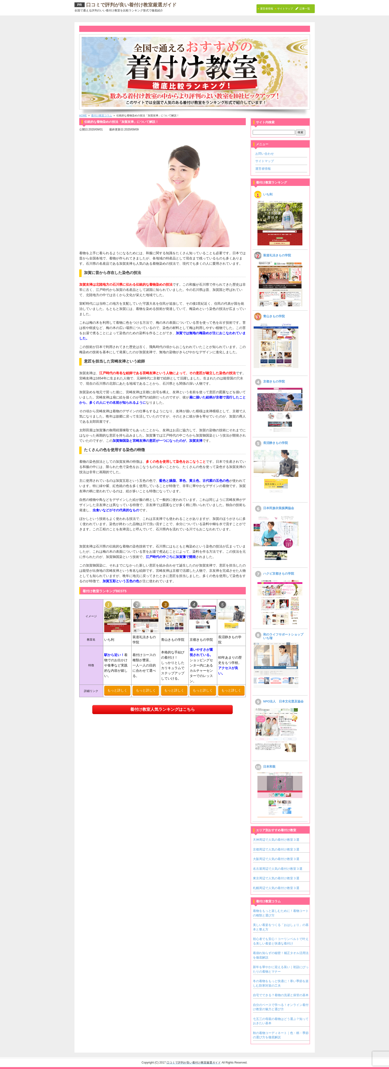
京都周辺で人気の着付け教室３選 (276, 849)
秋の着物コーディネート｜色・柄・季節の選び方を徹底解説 (281, 1035)
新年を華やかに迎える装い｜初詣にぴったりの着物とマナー (281, 969)
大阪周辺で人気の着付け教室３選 (276, 859)
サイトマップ (264, 161)
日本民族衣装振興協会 (278, 508)
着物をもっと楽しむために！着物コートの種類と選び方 (281, 913)
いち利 (267, 194)
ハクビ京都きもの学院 (278, 573)
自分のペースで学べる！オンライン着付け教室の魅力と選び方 (281, 1007)
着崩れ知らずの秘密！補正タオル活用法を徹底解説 (281, 955)
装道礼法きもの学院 (277, 255)
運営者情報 (263, 168)
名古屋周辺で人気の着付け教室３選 (277, 868)
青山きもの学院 (274, 316)
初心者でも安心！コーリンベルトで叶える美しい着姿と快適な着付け (281, 941)
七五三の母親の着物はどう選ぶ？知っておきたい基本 (281, 1021)
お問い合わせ (264, 153)
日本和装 (269, 766)
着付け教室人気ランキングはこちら (162, 709)
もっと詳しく (117, 690)
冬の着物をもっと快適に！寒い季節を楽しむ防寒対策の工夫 (281, 983)
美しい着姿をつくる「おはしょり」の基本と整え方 (281, 927)
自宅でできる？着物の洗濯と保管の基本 (281, 995)
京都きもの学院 (274, 381)
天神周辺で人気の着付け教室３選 (276, 839)
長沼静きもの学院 (275, 443)
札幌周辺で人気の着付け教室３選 (276, 888)
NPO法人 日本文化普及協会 (283, 701)
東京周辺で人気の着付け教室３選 (276, 878)
